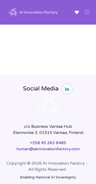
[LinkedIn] (67, 89)
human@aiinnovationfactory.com (48, 149)
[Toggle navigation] (87, 12)
